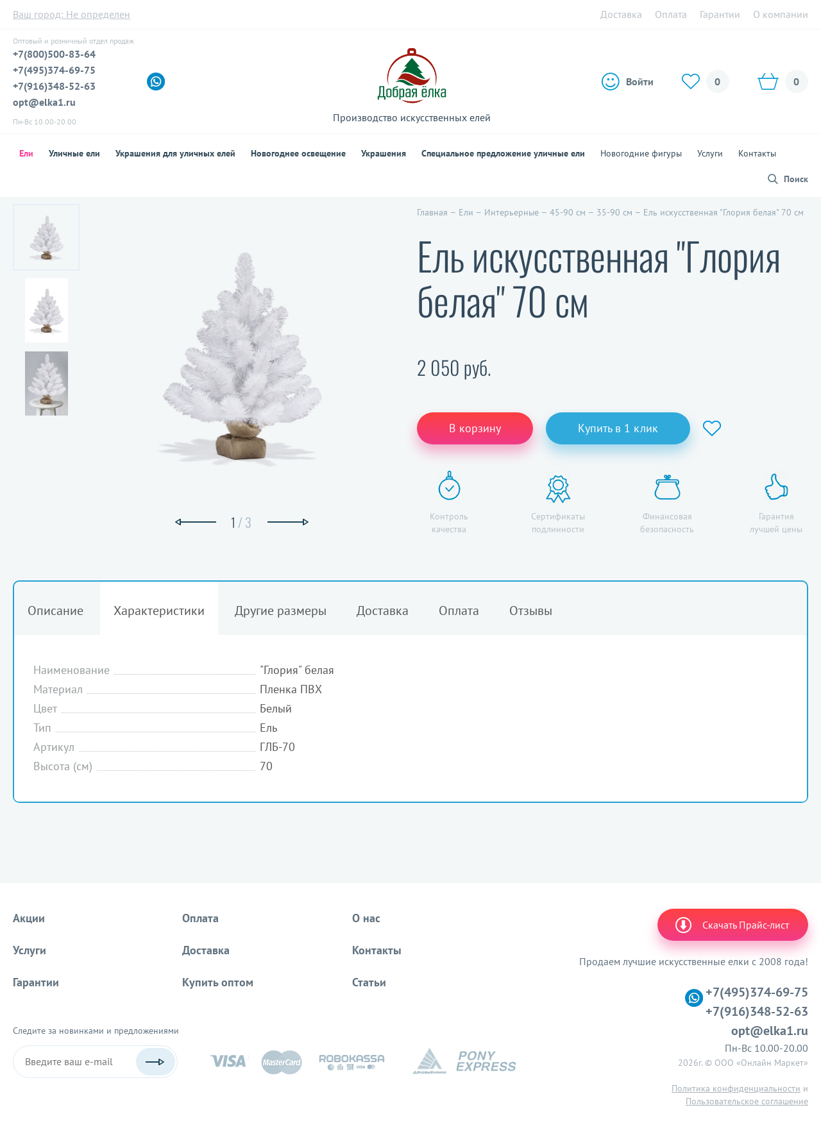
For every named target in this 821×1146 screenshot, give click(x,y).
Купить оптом (217, 982)
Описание (55, 610)
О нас (366, 918)
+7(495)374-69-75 (54, 69)
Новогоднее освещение (298, 153)
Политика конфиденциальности (736, 1088)
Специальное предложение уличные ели (503, 153)
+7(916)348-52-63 (54, 86)
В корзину (475, 428)
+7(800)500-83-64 (54, 53)
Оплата (671, 14)
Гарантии (720, 14)
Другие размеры (280, 610)
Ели (26, 153)
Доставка (621, 14)
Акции (29, 918)
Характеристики (159, 610)
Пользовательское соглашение (747, 1101)
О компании (780, 14)
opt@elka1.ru (44, 102)
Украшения (383, 153)
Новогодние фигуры (641, 153)
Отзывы (530, 610)
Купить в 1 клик (618, 428)
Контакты (757, 153)
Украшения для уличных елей (175, 153)
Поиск (796, 179)
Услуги (710, 153)
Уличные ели (74, 153)
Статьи (369, 982)
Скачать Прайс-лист (731, 924)
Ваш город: (71, 14)
